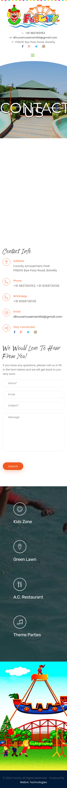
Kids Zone (22, 521)
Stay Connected (24, 327)
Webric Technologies (33, 782)
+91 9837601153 (35, 33)
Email (17, 311)
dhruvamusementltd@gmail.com (35, 37)
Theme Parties (27, 634)
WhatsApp (20, 296)
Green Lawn (24, 559)
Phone (17, 280)
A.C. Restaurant (28, 597)
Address (18, 261)
